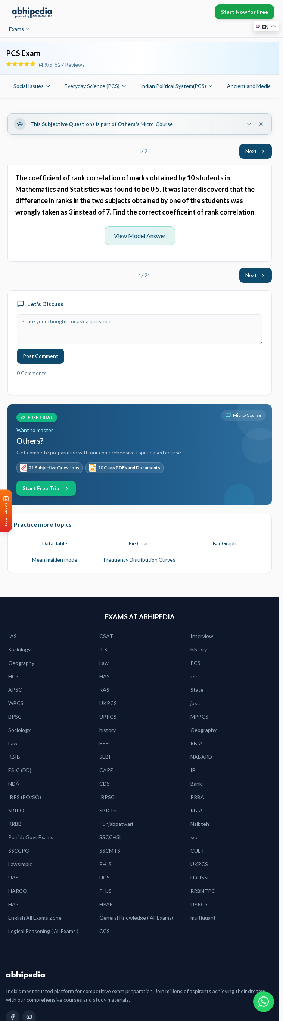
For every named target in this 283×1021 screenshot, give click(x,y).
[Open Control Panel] (6, 510)
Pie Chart (139, 543)
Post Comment (40, 356)
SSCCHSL (110, 837)
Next (255, 151)
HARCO (17, 891)
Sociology (19, 649)
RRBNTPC (202, 891)
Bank (196, 783)
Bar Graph (224, 543)
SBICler (108, 810)
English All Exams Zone (35, 917)
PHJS (105, 864)
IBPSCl (107, 797)
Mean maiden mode (54, 560)
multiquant (203, 917)
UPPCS (107, 716)
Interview (201, 636)
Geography (21, 663)
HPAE (106, 904)
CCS (104, 931)
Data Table (54, 543)
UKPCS (108, 703)
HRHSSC (200, 877)
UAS (13, 877)
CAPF (106, 770)
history (198, 649)
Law (104, 663)
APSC (15, 690)
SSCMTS (109, 850)
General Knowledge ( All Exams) (136, 917)
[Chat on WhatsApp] (263, 1001)
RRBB (15, 824)
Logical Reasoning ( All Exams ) (43, 931)
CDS (104, 783)
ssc (194, 837)
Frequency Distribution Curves (139, 560)
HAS (104, 676)
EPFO (106, 743)
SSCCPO (18, 850)
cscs (195, 676)
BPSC (15, 716)
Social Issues (32, 86)
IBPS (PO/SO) (24, 797)
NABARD (201, 757)
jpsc (195, 703)
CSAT (106, 636)
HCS (13, 676)
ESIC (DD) (19, 770)
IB (193, 770)
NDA (13, 783)
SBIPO (16, 810)
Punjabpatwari (116, 824)
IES (103, 649)
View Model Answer (140, 235)
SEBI (105, 757)
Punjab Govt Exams (30, 837)
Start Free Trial (46, 488)
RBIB (14, 757)
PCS (195, 663)
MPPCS (199, 716)
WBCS (16, 703)
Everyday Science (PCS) (96, 86)
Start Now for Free (244, 12)
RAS (104, 690)
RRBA (197, 797)
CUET (197, 850)
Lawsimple (20, 864)
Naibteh (199, 824)
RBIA (196, 743)
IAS (12, 636)
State (196, 690)
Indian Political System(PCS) (177, 86)
